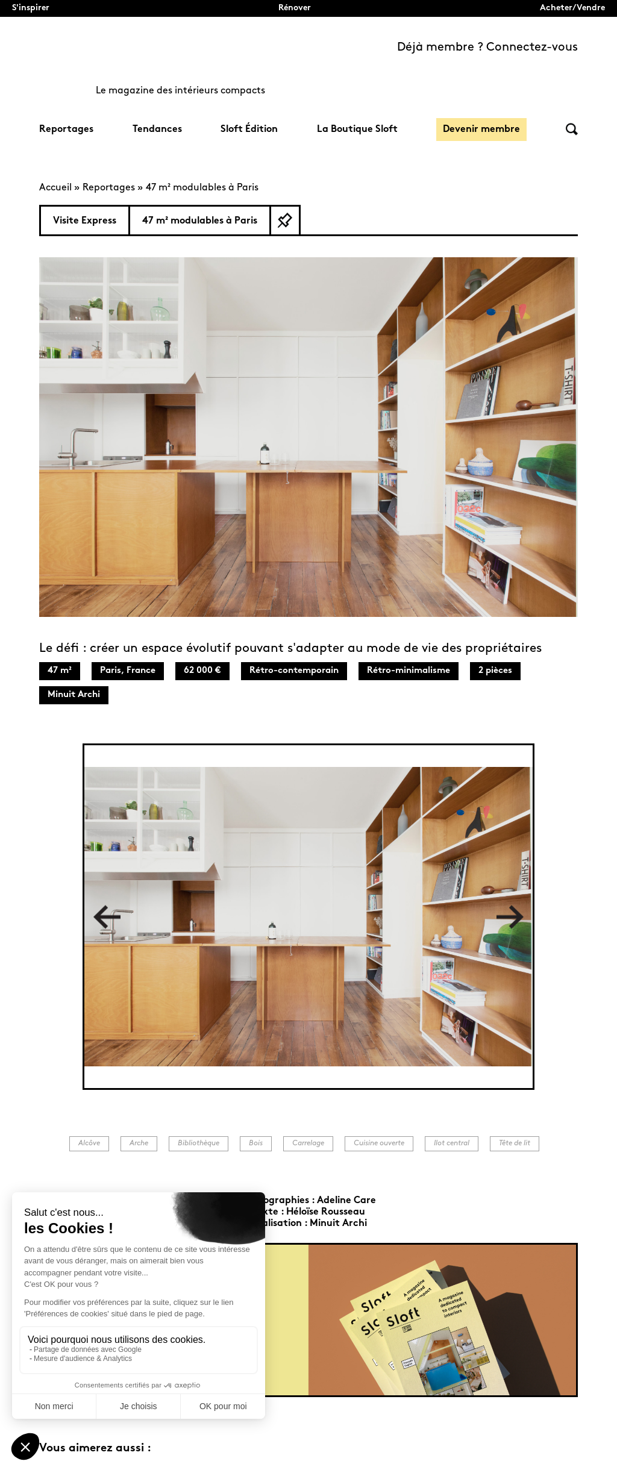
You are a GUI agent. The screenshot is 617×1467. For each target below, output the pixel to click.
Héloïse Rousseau (325, 1212)
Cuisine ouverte (379, 1143)
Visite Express (84, 221)
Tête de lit (514, 1143)
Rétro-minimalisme (408, 670)
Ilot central (451, 1143)
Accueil (55, 188)
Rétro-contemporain (294, 670)
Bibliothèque (198, 1143)
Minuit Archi (74, 694)
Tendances (157, 129)
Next (510, 916)
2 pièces (495, 670)
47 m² (60, 670)
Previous (107, 916)
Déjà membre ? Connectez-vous (487, 48)
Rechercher (572, 129)
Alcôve (89, 1143)
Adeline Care (346, 1201)
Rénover (294, 8)
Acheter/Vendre (572, 8)
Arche (139, 1143)
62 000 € (202, 670)
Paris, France (127, 670)
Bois (256, 1143)
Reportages (66, 129)
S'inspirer (30, 8)
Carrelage (308, 1143)
